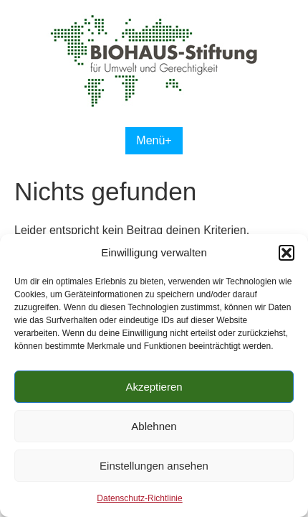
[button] (286, 253)
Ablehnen (153, 426)
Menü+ (153, 140)
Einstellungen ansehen (154, 466)
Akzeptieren (153, 387)
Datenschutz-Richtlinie (139, 498)
